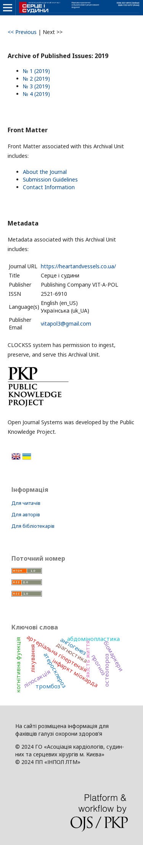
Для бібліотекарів (33, 525)
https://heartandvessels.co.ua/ (78, 266)
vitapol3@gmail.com (66, 323)
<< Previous (22, 32)
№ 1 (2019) (36, 71)
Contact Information (49, 187)
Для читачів (25, 503)
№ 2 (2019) (36, 78)
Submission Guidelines (50, 179)
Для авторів (25, 514)
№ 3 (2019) (36, 86)
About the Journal (45, 171)
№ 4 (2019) (36, 93)
